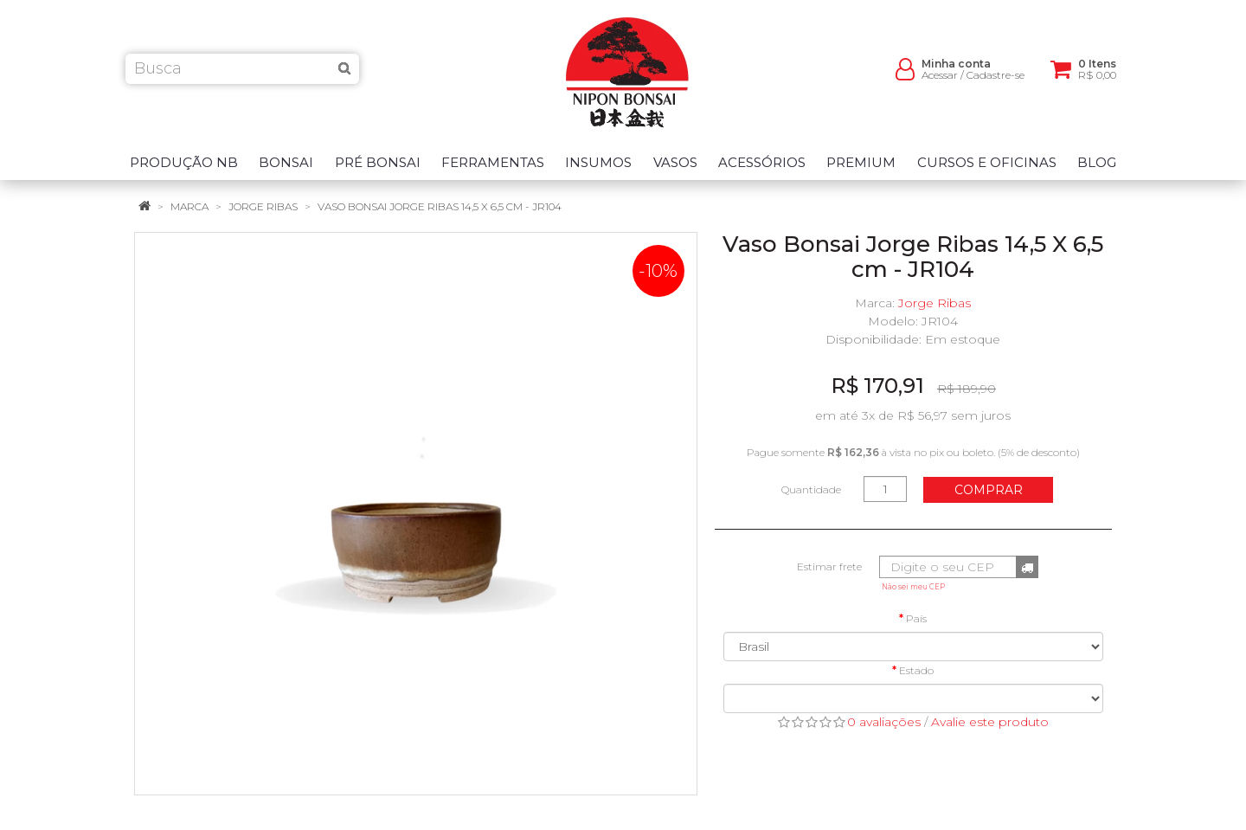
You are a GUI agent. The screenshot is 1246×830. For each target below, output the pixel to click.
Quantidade (811, 489)
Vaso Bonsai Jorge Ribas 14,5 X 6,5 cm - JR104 (440, 206)
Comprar (988, 490)
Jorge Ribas (263, 206)
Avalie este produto (990, 722)
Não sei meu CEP (913, 586)
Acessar (940, 78)
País (916, 618)
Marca (189, 206)
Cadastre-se (995, 78)
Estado (916, 670)
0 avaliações (884, 722)
